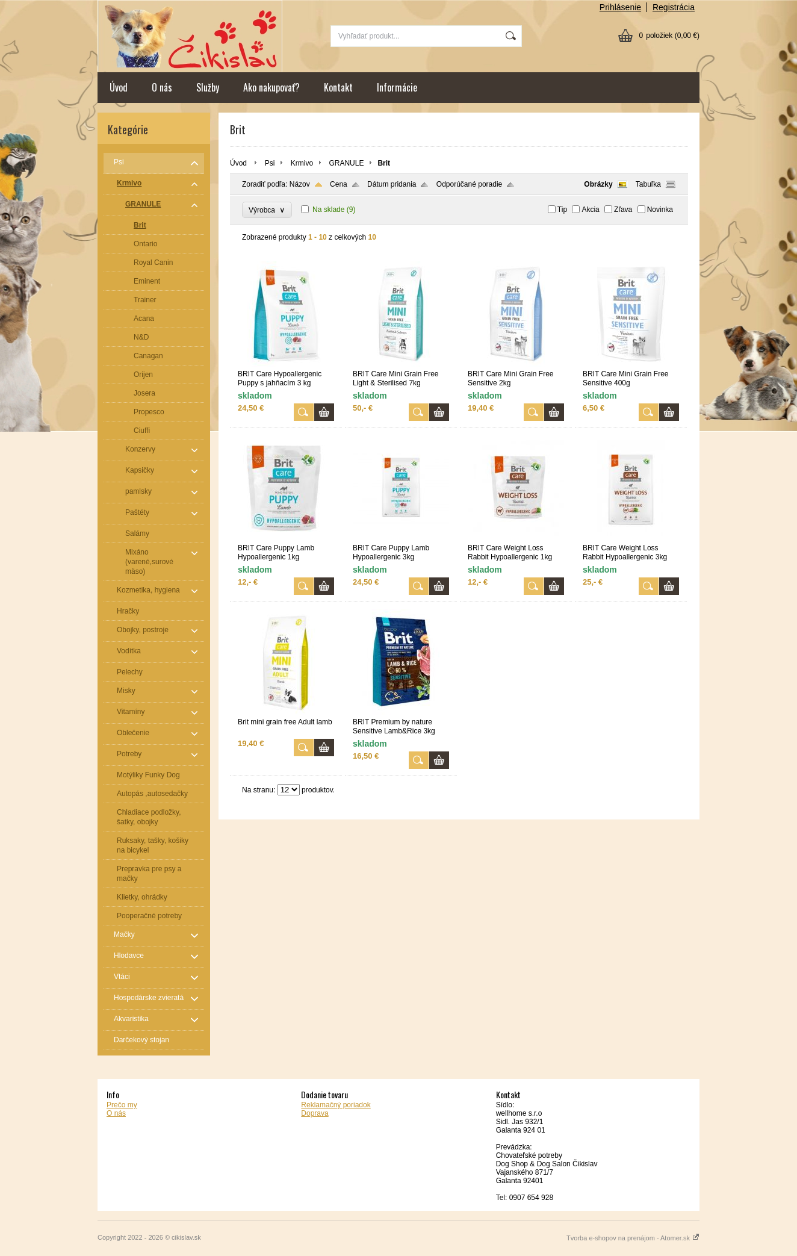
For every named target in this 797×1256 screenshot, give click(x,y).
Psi (270, 163)
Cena (338, 184)
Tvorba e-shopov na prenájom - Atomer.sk (632, 1238)
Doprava (314, 1113)
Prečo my (122, 1105)
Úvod (119, 87)
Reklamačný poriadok (335, 1105)
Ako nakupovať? (271, 87)
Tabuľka (648, 184)
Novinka (660, 209)
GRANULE (346, 163)
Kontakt (338, 87)
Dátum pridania (391, 184)
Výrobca (267, 209)
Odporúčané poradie (469, 184)
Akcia (590, 209)
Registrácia (674, 7)
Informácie (397, 87)
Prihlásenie (620, 7)
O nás (162, 87)
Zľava (623, 209)
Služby (207, 87)
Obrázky (598, 184)
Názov (300, 184)
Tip (562, 209)
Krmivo (302, 163)
